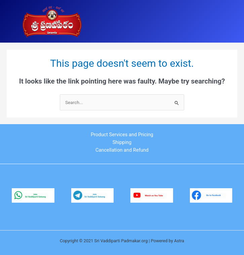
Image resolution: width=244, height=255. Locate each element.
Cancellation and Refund (122, 150)
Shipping (122, 142)
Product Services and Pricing (122, 135)
